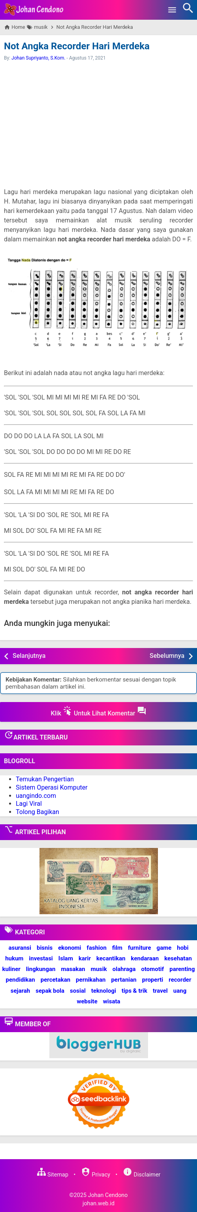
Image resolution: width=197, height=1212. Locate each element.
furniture (139, 947)
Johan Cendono (108, 1195)
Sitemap (52, 1174)
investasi (41, 958)
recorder (180, 979)
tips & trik (134, 990)
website (87, 1001)
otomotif (152, 969)
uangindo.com (36, 795)
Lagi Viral (29, 803)
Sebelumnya (167, 655)
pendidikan (20, 979)
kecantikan (111, 958)
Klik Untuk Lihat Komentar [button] (98, 711)
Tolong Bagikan (37, 812)
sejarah (20, 990)
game (164, 947)
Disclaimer (141, 1174)
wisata (111, 1001)
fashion (97, 947)
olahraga (124, 969)
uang (179, 990)
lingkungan (41, 969)
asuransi (19, 947)
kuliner (11, 969)
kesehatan (178, 958)
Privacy (95, 1174)
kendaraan (145, 958)
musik (99, 969)
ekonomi (69, 947)
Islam (65, 958)
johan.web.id (98, 1203)
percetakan (55, 979)
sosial (78, 990)
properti (152, 979)
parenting (182, 969)
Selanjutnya (29, 655)
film (117, 947)
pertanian (123, 979)
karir (85, 958)
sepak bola (50, 990)
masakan (73, 969)
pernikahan (90, 979)
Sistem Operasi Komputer (52, 787)
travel (160, 990)
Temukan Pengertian (45, 779)
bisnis (45, 947)
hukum (14, 958)
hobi (182, 947)
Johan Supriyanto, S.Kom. (38, 58)
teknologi (103, 990)
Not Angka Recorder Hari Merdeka (77, 46)
